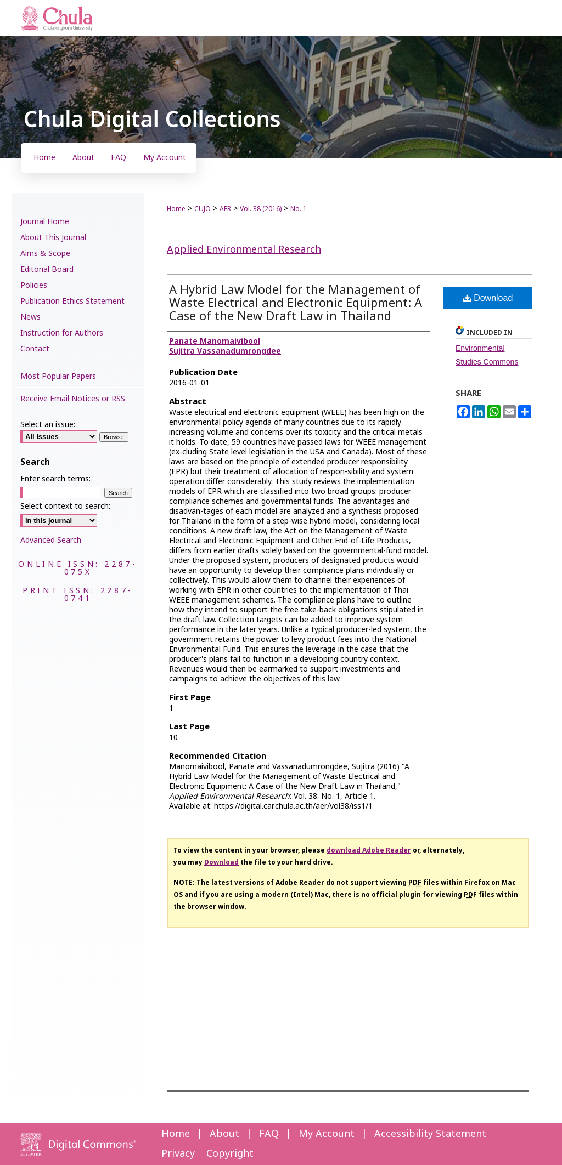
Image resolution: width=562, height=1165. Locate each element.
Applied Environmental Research (244, 249)
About (224, 1134)
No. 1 (298, 209)
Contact (34, 349)
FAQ (269, 1134)
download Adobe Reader (369, 850)
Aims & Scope (45, 253)
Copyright (230, 1153)
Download (488, 298)
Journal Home (44, 222)
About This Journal (53, 237)
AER (225, 209)
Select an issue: (47, 424)
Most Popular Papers (58, 376)
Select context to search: (65, 506)
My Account (327, 1134)
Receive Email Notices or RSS (72, 399)
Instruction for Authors (61, 333)
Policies (33, 285)
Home (176, 209)
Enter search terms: (55, 479)
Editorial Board (47, 269)
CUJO (202, 209)
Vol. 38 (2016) (261, 209)
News (30, 317)
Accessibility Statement (430, 1134)
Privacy (178, 1153)
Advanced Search (50, 540)
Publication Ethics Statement (72, 301)
